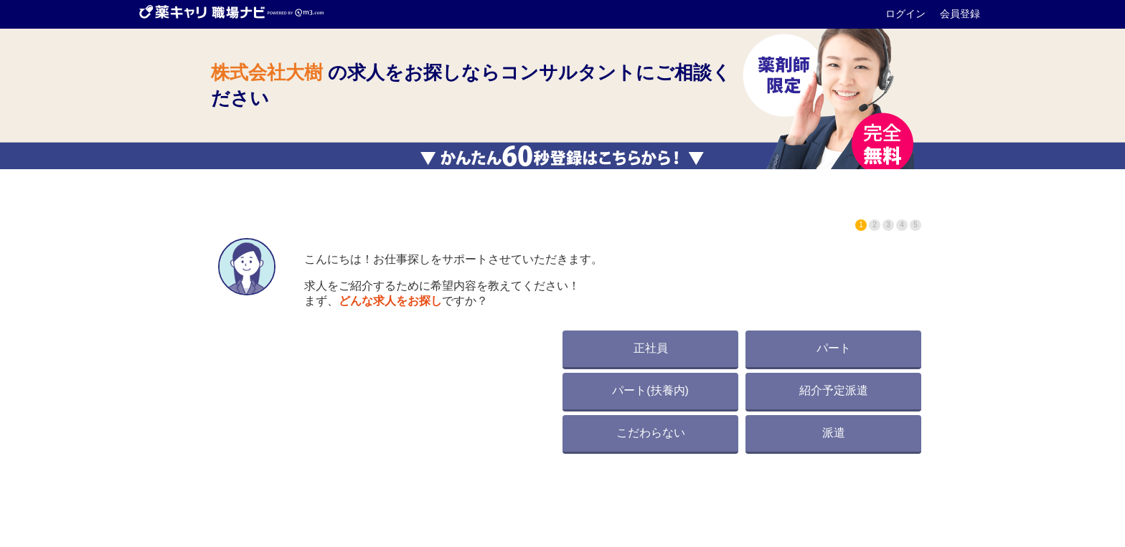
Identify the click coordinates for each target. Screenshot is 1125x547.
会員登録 (960, 13)
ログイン (906, 13)
